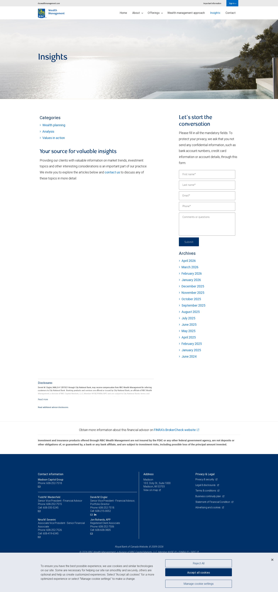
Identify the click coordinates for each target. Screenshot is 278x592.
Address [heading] (148, 474)
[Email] (207, 195)
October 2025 (191, 299)
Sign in (232, 3)
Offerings (155, 13)
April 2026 (189, 261)
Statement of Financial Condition (213, 502)
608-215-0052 (103, 511)
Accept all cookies (198, 572)
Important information (212, 3)
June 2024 (189, 356)
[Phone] (207, 206)
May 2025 (188, 331)
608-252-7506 (106, 526)
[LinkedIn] (95, 514)
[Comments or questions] (207, 224)
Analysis (48, 131)
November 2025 (193, 293)
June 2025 (189, 325)
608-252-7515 (54, 504)
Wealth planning (53, 125)
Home (123, 13)
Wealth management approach (186, 13)
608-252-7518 (106, 507)
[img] (139, 59)
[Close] (272, 560)
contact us (112, 172)
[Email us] (39, 486)
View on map (150, 490)
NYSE (171, 552)
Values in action (53, 138)
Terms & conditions (206, 490)
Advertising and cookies (208, 507)
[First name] (207, 174)
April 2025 (189, 337)
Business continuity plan (208, 496)
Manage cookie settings (199, 583)
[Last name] (207, 185)
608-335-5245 (51, 507)
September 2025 (193, 305)
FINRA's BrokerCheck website (175, 430)
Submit (188, 241)
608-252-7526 (54, 530)
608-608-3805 (103, 530)
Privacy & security (205, 479)
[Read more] (43, 399)
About (137, 13)
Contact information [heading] (50, 474)
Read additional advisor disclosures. (53, 407)
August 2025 (191, 312)
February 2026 (192, 273)
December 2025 (193, 286)
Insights (215, 13)
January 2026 (191, 280)
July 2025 (188, 318)
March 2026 (190, 267)
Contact (231, 13)
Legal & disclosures (205, 485)
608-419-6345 (51, 533)
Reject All (198, 563)
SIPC (193, 552)
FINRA (182, 552)
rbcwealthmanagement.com (49, 3)
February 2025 (192, 344)
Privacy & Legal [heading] (205, 474)
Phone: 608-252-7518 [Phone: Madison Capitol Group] (50, 483)
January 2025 (191, 350)
